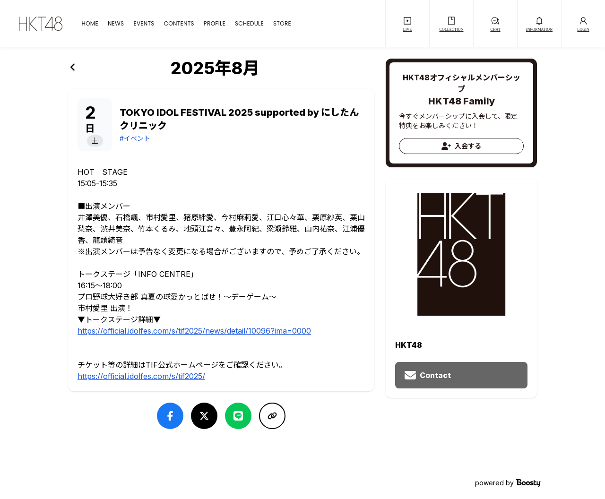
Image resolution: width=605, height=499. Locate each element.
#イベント (135, 138)
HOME (89, 23)
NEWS (116, 23)
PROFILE (214, 23)
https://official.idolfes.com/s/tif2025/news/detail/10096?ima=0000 (194, 331)
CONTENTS (179, 23)
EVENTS (143, 23)
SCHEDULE (249, 23)
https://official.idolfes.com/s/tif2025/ (141, 376)
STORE (282, 23)
